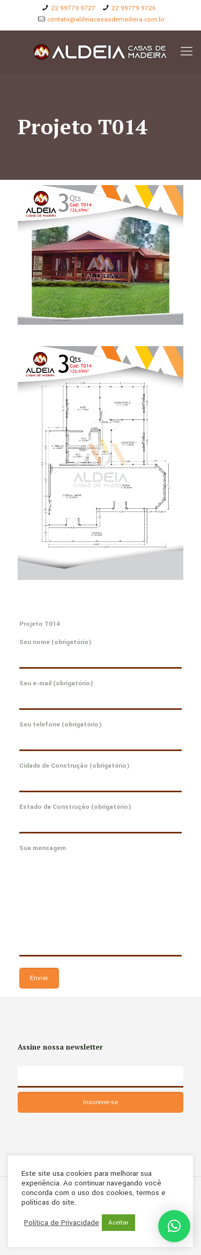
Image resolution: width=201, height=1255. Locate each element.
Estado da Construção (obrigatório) (100, 817)
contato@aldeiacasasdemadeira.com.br (106, 19)
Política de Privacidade (61, 1223)
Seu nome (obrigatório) (100, 653)
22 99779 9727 (73, 8)
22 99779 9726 (133, 8)
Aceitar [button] (118, 1222)
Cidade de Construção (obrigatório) (100, 776)
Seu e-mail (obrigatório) (100, 694)
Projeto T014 (39, 624)
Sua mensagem (100, 900)
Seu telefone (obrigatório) (100, 735)
